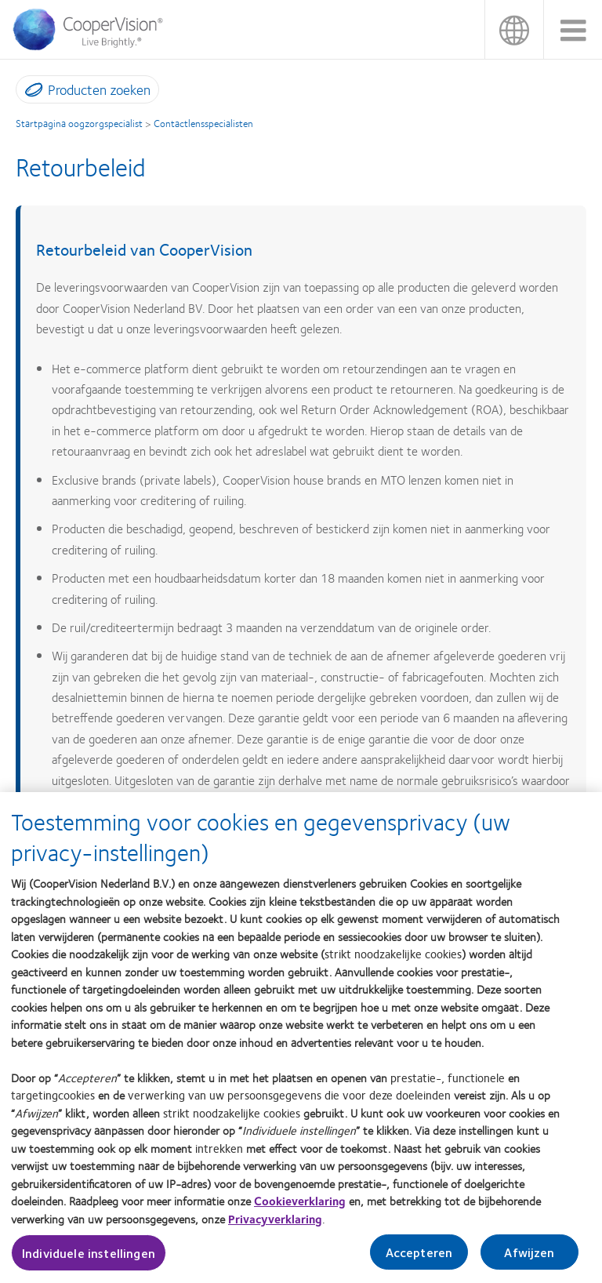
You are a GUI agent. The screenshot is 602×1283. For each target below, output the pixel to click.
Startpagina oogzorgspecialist (79, 123)
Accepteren (419, 1257)
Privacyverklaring (275, 1224)
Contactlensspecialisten (203, 123)
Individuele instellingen (88, 1258)
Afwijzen (529, 1257)
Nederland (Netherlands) (513, 29)
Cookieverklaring (300, 1207)
